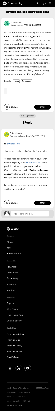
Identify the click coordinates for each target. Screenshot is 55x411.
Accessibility (20, 397)
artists (16, 81)
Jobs (9, 247)
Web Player (12, 309)
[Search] (37, 3)
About (10, 241)
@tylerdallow (13, 143)
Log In (43, 3)
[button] (50, 23)
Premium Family (14, 345)
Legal (9, 388)
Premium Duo (13, 339)
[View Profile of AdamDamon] (16, 133)
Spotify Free (13, 357)
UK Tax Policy (26, 401)
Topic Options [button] (27, 115)
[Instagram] (10, 368)
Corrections (26, 81)
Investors (11, 284)
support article (33, 162)
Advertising (12, 278)
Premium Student (15, 351)
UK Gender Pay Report (14, 405)
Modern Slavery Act (13, 401)
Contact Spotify (14, 320)
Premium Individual (16, 334)
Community (12, 3)
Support (11, 303)
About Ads (10, 397)
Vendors (11, 290)
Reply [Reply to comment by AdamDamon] (42, 203)
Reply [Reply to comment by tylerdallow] (42, 107)
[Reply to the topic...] (30, 213)
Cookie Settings (24, 392)
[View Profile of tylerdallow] (16, 21)
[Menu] (50, 3)
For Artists (12, 266)
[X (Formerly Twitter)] (19, 368)
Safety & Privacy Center (21, 388)
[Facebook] (27, 368)
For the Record (14, 253)
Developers (12, 272)
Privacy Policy (11, 392)
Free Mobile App (15, 314)
